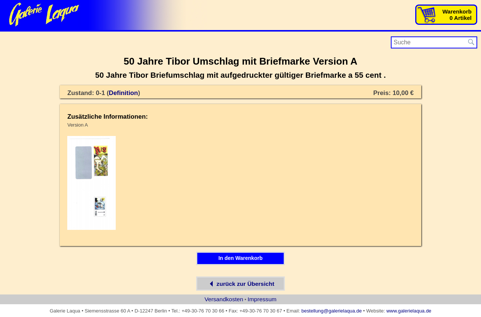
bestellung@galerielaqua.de (331, 311)
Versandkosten (223, 299)
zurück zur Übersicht (240, 283)
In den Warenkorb (240, 258)
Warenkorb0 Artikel (457, 14)
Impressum (262, 299)
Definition (123, 93)
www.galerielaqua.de (408, 311)
